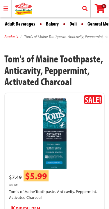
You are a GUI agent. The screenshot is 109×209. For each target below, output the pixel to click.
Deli (73, 23)
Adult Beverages (20, 23)
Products (11, 36)
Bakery (52, 23)
